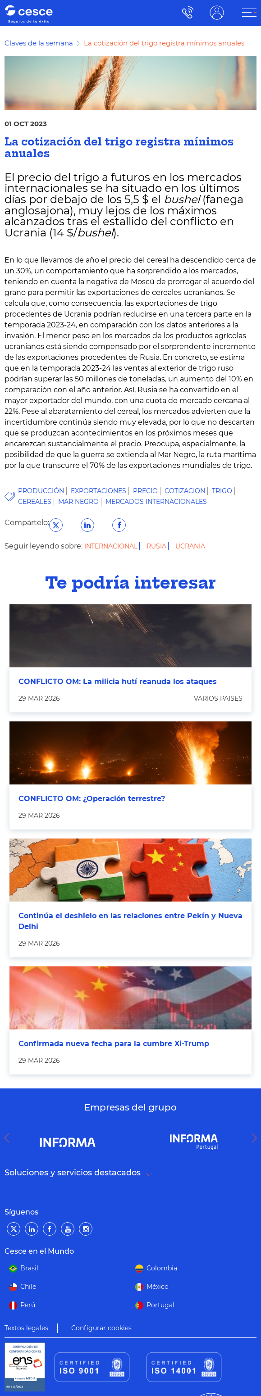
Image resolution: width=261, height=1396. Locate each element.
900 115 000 (185, 12)
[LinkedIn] (31, 1229)
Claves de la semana (39, 43)
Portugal (160, 1305)
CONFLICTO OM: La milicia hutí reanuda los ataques (117, 681)
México (158, 1287)
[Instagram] (85, 1229)
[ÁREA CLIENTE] (249, 13)
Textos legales (26, 1328)
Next (256, 1137)
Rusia (157, 546)
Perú (27, 1305)
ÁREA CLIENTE (217, 12)
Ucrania (190, 546)
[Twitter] (13, 1229)
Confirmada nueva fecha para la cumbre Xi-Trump (113, 1043)
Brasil (29, 1268)
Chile (28, 1287)
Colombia (162, 1268)
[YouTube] (67, 1229)
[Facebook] (49, 1229)
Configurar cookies (101, 1328)
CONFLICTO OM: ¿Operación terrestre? (91, 798)
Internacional (111, 546)
